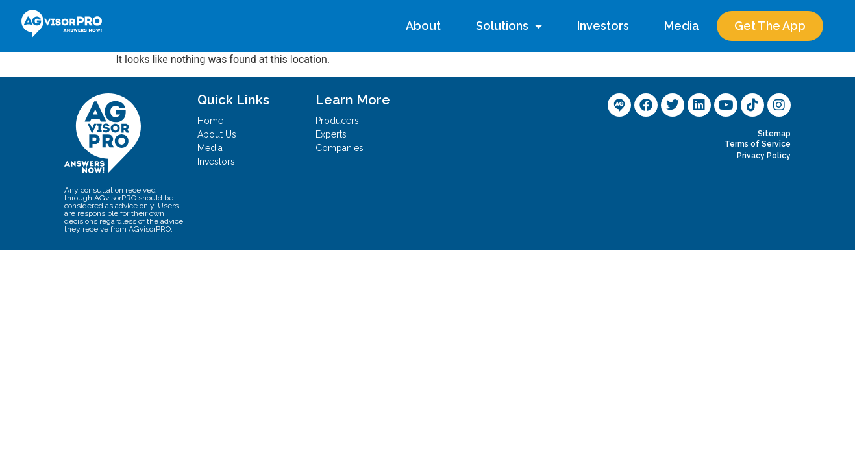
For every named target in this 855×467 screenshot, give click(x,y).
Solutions (509, 26)
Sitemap (774, 133)
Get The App (770, 25)
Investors (603, 25)
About (423, 25)
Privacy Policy (764, 155)
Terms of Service (758, 144)
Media (681, 25)
